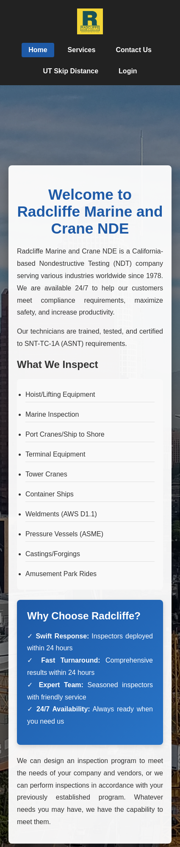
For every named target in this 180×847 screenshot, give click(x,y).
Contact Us (133, 49)
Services (82, 49)
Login (128, 71)
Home (37, 49)
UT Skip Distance (70, 71)
